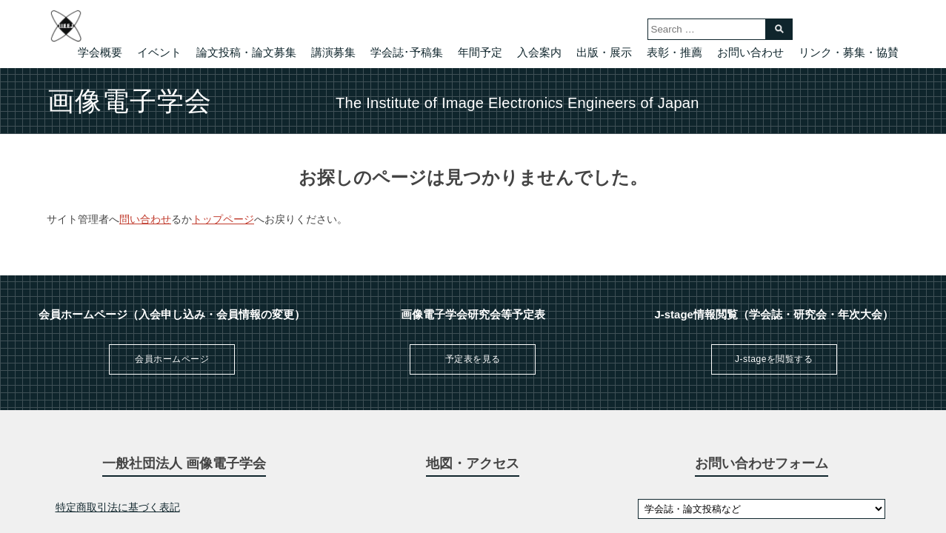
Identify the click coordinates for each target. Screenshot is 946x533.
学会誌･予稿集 (406, 52)
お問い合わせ (750, 52)
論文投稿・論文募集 (246, 52)
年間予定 (480, 52)
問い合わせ (145, 219)
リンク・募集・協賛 (849, 52)
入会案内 (539, 52)
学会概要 (100, 52)
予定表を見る (473, 359)
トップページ (223, 219)
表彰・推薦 (674, 52)
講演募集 (333, 52)
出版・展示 (604, 52)
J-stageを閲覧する (774, 359)
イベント (159, 52)
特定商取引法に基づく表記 (118, 507)
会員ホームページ (172, 359)
